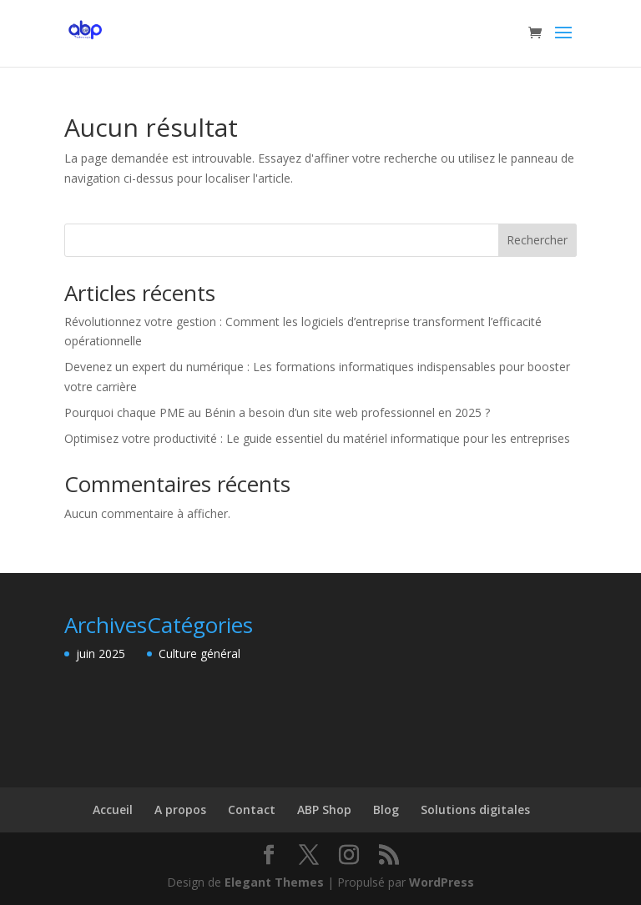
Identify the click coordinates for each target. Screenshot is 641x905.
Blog (386, 809)
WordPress (441, 882)
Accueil (113, 809)
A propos (180, 809)
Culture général (199, 653)
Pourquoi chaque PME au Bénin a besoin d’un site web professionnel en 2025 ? (277, 412)
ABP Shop (324, 809)
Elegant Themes (274, 882)
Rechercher (537, 240)
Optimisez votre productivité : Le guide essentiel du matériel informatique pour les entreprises (317, 438)
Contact (251, 809)
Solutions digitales (475, 809)
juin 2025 (100, 653)
